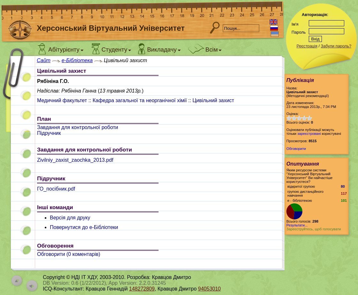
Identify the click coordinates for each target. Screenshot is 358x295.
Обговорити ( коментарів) (68, 254)
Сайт (44, 60)
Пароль (299, 32)
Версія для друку (70, 217)
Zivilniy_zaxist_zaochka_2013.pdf (75, 160)
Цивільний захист (213, 100)
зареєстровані (309, 133)
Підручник (49, 133)
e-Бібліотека (77, 60)
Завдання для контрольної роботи (77, 127)
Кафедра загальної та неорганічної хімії (140, 100)
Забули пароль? (336, 46)
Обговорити (296, 149)
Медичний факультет (62, 100)
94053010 (209, 288)
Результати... (296, 225)
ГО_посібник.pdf (56, 189)
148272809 (142, 288)
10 (309, 118)
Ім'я (295, 24)
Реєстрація (307, 46)
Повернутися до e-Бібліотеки (84, 227)
